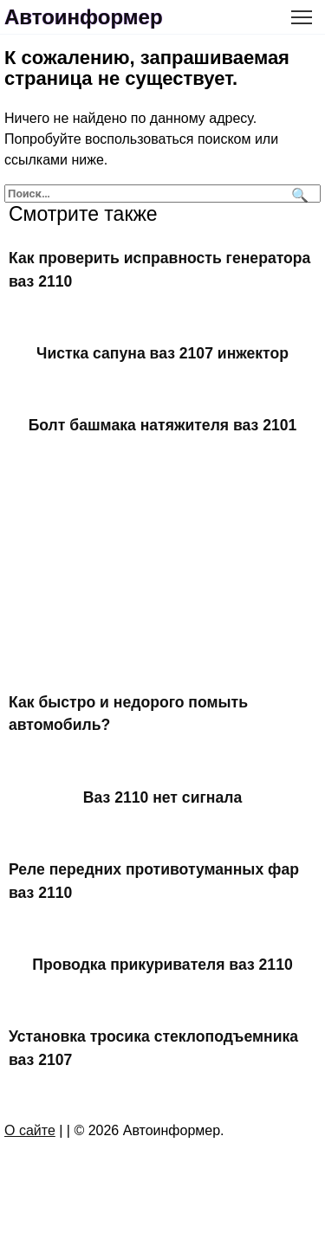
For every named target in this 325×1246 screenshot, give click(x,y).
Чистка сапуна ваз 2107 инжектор (162, 353)
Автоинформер (83, 17)
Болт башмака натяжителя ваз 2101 (163, 425)
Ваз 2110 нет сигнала (162, 796)
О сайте (29, 1130)
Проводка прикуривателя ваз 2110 (162, 964)
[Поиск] (297, 193)
